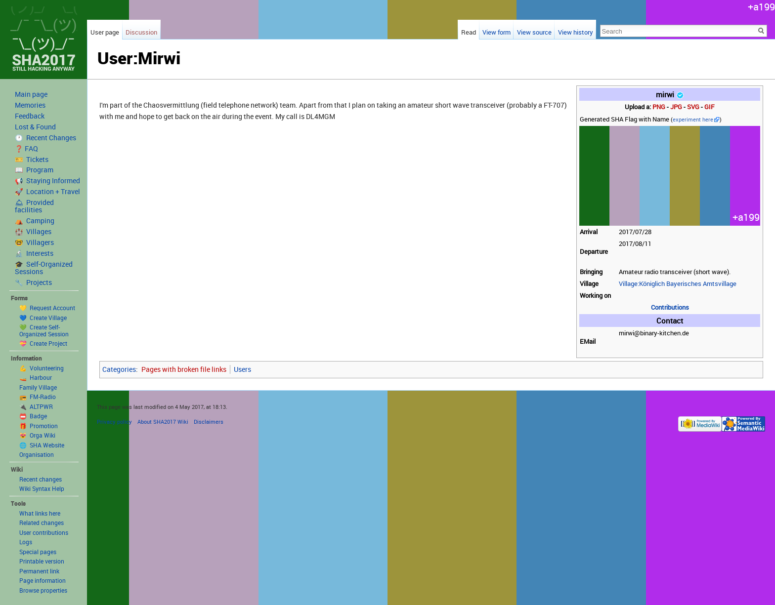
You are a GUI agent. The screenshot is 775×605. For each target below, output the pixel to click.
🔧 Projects (33, 282)
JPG (676, 107)
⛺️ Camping (34, 220)
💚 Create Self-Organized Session (44, 330)
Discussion (141, 32)
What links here (39, 513)
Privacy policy (114, 421)
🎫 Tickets (31, 159)
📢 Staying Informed (47, 180)
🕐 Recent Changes (45, 137)
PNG (658, 107)
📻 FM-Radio (37, 397)
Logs (25, 542)
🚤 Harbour (35, 377)
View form (496, 32)
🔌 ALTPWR (36, 406)
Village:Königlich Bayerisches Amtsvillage (677, 284)
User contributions (43, 532)
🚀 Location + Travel (47, 191)
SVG (693, 107)
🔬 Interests (34, 253)
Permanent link (39, 571)
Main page (31, 94)
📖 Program (34, 169)
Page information (42, 580)
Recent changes (40, 479)
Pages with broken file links (183, 369)
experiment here (693, 119)
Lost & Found (35, 126)
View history (575, 32)
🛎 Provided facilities (34, 206)
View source (534, 32)
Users (242, 369)
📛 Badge (33, 416)
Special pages (37, 552)
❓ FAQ (26, 148)
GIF (709, 107)
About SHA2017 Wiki (162, 421)
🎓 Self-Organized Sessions (44, 268)
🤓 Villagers (34, 242)
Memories (30, 105)
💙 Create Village (43, 318)
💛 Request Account (47, 308)
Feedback (29, 116)
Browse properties (43, 590)
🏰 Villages (33, 231)
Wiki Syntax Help (41, 488)
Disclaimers (208, 421)
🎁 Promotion (38, 426)
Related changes (41, 522)
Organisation (36, 454)
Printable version (41, 561)
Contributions (670, 307)
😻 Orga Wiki (37, 435)
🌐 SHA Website (41, 445)
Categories (119, 369)
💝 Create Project (43, 343)
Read (468, 32)
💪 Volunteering (41, 368)
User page (104, 32)
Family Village (38, 387)
